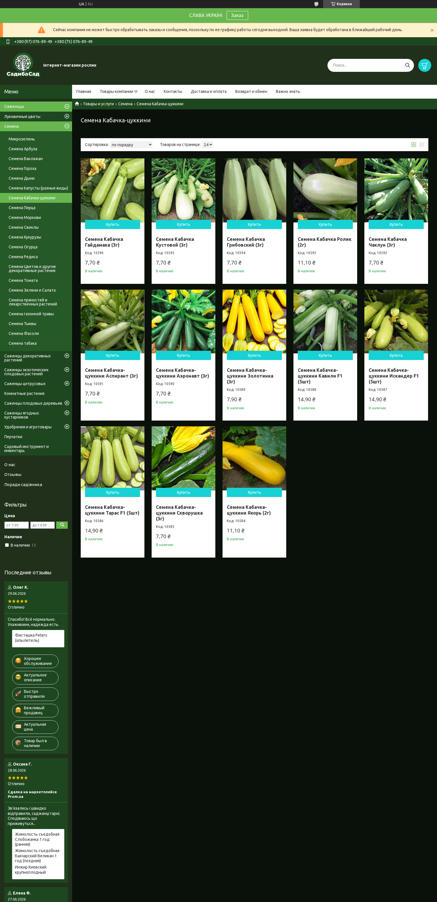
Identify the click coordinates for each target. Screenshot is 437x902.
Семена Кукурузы (25, 237)
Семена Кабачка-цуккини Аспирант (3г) (111, 372)
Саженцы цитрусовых (25, 383)
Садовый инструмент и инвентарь (26, 448)
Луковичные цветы (22, 116)
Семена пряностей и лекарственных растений (33, 302)
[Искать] (407, 65)
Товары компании (116, 91)
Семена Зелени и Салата (32, 290)
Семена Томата (23, 280)
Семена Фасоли (24, 333)
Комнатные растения (24, 393)
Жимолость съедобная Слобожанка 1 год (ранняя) (37, 839)
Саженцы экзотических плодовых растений (26, 371)
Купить (112, 224)
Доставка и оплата (209, 91)
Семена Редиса (23, 256)
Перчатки (13, 436)
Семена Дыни (22, 178)
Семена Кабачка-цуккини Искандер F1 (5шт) (394, 375)
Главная (83, 91)
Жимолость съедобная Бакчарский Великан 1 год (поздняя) (37, 855)
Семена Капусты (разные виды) (38, 188)
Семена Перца (22, 207)
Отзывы (12, 474)
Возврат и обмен (251, 91)
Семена (125, 104)
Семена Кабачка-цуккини (32, 198)
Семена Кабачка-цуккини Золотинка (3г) (250, 375)
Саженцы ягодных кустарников (21, 415)
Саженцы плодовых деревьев (33, 403)
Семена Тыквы (22, 323)
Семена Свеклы (24, 227)
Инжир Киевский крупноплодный (30, 870)
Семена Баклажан (26, 158)
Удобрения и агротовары (28, 427)
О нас (150, 91)
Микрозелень (22, 139)
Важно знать (288, 91)
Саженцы (14, 106)
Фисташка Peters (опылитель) (31, 638)
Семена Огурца (23, 247)
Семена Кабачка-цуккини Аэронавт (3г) (182, 372)
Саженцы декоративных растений (27, 358)
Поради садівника (23, 484)
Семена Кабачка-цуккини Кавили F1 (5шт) (320, 375)
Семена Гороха (22, 168)
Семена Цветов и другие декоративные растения (32, 268)
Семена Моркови (25, 217)
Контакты (173, 91)
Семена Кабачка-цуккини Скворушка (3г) (179, 513)
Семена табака (23, 343)
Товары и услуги (98, 104)
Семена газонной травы (31, 314)
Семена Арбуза (23, 149)
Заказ (237, 15)
